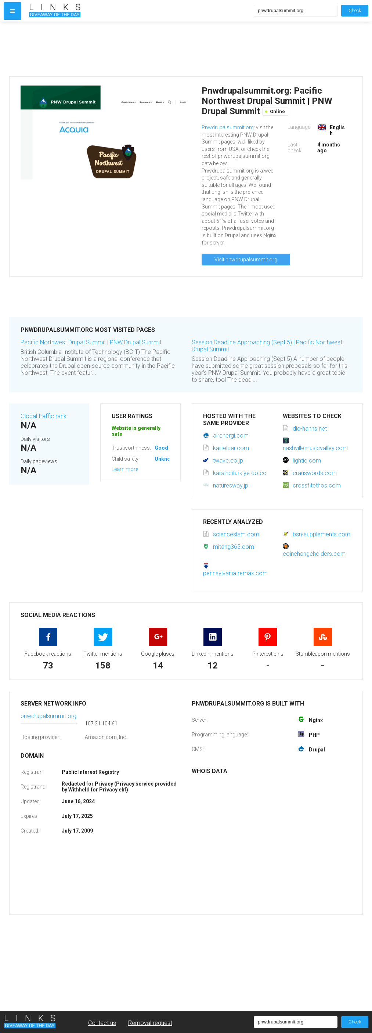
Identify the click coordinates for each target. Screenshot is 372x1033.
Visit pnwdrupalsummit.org (245, 259)
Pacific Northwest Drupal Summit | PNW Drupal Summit (91, 342)
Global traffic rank (43, 416)
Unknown (166, 459)
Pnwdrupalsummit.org (228, 127)
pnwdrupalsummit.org (48, 716)
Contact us (102, 1022)
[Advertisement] (139, 49)
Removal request (150, 1022)
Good (161, 448)
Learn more (125, 469)
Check (354, 10)
